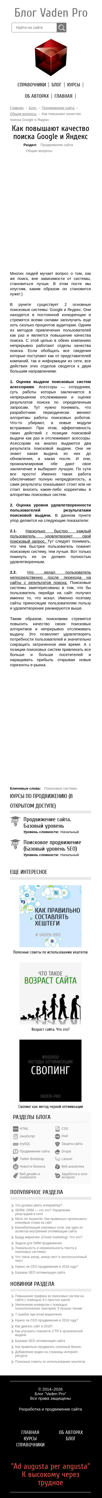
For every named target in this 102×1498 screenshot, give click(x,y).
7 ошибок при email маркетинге (38, 1314)
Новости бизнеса (32, 1166)
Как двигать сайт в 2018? (34, 1326)
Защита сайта (72, 1144)
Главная (64, 96)
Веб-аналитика (73, 1166)
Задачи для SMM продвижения (38, 1243)
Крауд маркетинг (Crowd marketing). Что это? (48, 1237)
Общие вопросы (39, 151)
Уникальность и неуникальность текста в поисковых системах (46, 1250)
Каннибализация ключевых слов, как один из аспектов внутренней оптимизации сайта (49, 1229)
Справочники (32, 85)
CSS (65, 1129)
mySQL (25, 1144)
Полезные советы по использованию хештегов (50, 952)
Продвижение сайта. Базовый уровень (47, 822)
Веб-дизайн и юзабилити (30, 1175)
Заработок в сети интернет (74, 1175)
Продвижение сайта (56, 145)
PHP (65, 1136)
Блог (57, 85)
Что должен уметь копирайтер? (38, 1205)
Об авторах (37, 96)
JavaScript (27, 1136)
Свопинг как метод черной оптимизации (50, 1106)
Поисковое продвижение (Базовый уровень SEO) (52, 845)
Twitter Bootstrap (32, 1159)
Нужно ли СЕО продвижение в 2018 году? (46, 1267)
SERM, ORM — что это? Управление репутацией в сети (42, 1212)
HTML (24, 1129)
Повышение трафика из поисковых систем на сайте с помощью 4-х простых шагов (49, 1298)
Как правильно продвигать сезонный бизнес (48, 1347)
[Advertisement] (40, 186)
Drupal (66, 1151)
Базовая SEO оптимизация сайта (40, 1272)
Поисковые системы (60, 788)
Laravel (67, 1159)
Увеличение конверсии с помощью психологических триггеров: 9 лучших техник (48, 1306)
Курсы (73, 85)
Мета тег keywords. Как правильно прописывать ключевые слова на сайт (51, 1221)
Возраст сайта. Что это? (51, 1029)
